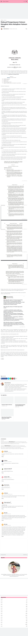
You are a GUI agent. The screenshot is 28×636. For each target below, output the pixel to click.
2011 (14, 624)
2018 (14, 611)
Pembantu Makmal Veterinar (7, 404)
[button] (1, 1)
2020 (14, 608)
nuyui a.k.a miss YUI (8, 468)
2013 (14, 620)
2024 (14, 600)
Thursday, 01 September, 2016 (8, 494)
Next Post (25, 554)
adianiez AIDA (6, 476)
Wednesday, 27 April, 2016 (7, 452)
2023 (14, 602)
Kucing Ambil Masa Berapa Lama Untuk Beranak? (20, 405)
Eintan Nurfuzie (8, 382)
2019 (14, 609)
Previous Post (3, 554)
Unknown (6, 451)
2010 (14, 626)
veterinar (4, 20)
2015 (14, 617)
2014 (14, 618)
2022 (14, 604)
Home (2, 20)
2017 (14, 613)
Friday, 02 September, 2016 (8, 503)
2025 (14, 599)
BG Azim (5, 512)
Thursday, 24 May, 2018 (7, 513)
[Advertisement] (14, 11)
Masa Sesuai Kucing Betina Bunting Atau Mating (6, 418)
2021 (14, 606)
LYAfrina (5, 460)
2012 (14, 622)
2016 (14, 615)
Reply (3, 456)
